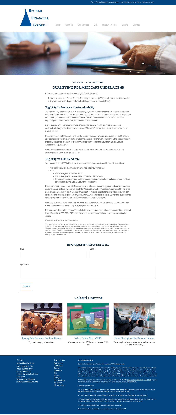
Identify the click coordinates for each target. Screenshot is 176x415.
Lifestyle (57, 379)
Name (23, 249)
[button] (68, 13)
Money (56, 376)
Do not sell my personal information (125, 382)
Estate (56, 369)
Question (24, 265)
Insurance (58, 371)
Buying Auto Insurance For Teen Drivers (41, 339)
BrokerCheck (120, 364)
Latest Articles (59, 381)
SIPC (128, 392)
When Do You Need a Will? (88, 339)
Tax (55, 374)
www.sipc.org (143, 396)
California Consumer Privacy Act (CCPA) (139, 380)
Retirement (58, 364)
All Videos (58, 383)
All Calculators (59, 386)
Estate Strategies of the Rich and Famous (134, 339)
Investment (58, 366)
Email (92, 249)
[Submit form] (26, 287)
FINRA (123, 392)
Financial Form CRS (87, 361)
